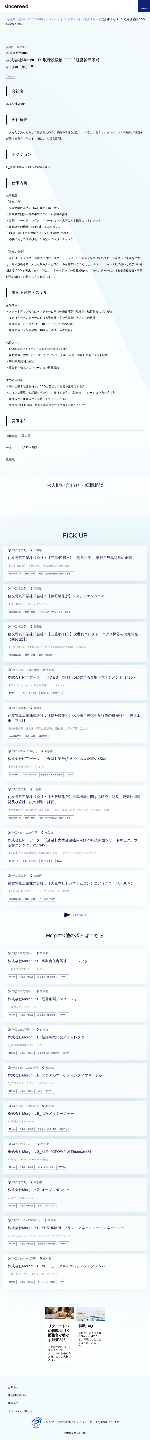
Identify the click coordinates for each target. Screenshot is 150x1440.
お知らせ (13, 1387)
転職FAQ (86, 1326)
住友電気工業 (15, 573)
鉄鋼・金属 (30, 573)
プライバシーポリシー (21, 1410)
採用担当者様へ (17, 1395)
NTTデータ (14, 693)
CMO (40, 1091)
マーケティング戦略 (46, 1282)
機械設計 (43, 736)
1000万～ (63, 1015)
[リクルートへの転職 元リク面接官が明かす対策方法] (59, 1318)
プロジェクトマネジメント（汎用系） (55, 612)
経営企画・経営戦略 (46, 977)
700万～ (70, 774)
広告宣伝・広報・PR (47, 1129)
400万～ (60, 861)
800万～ (50, 1091)
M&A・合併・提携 (46, 1167)
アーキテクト (47, 861)
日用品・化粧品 (26, 977)
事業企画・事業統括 (46, 1244)
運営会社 (13, 1402)
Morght (12, 977)
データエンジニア (47, 899)
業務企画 (45, 693)
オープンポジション (46, 1205)
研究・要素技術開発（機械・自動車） (55, 573)
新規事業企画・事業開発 (51, 774)
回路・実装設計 (46, 655)
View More (75, 914)
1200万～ (57, 693)
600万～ (63, 1129)
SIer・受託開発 (29, 693)
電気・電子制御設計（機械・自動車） (55, 818)
